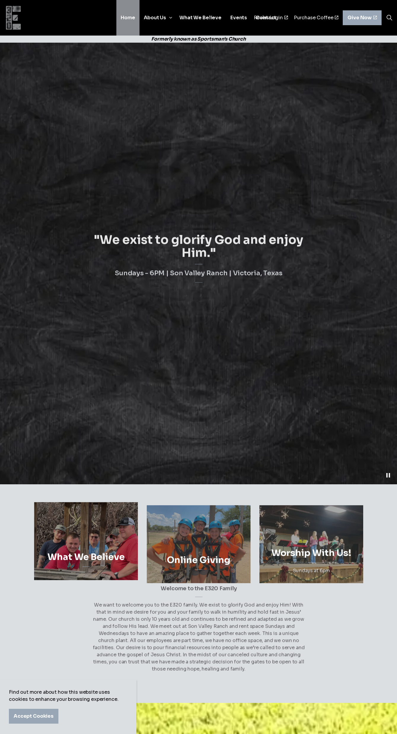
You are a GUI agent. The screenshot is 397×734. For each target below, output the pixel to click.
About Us (155, 18)
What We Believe (200, 18)
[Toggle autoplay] (388, 475)
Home (128, 18)
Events (238, 18)
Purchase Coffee (316, 18)
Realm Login (271, 18)
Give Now (362, 18)
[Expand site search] (389, 17)
